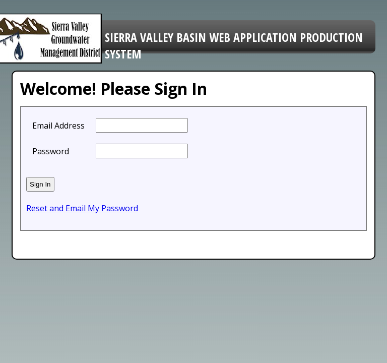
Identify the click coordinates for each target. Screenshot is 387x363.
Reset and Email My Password (82, 208)
